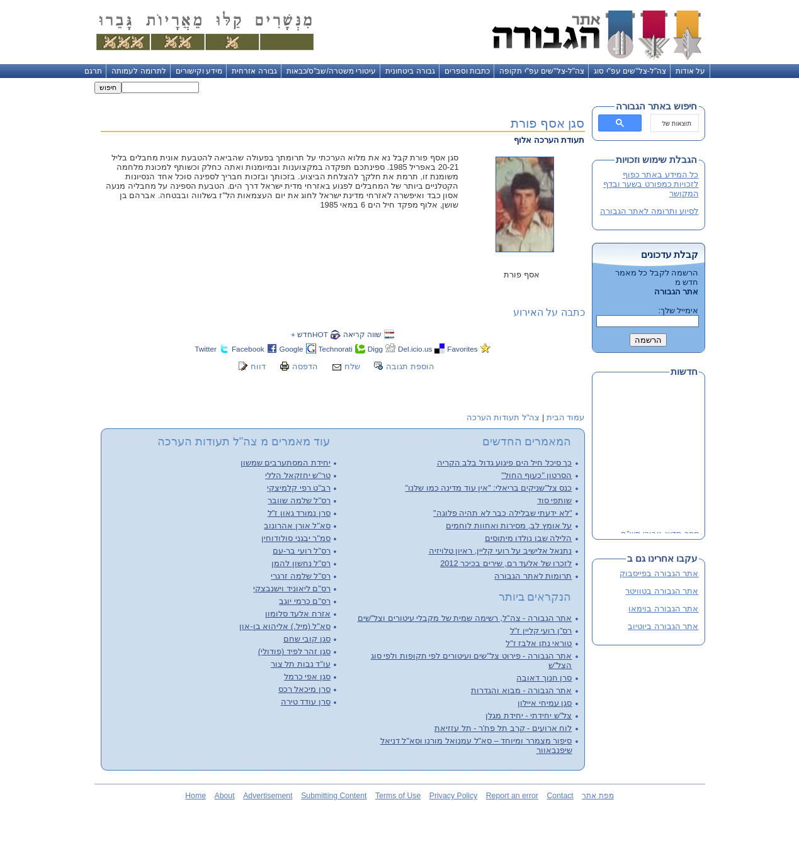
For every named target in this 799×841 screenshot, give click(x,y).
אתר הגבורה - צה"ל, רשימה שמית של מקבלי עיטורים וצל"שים (465, 618)
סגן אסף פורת (547, 123)
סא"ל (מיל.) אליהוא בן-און (285, 626)
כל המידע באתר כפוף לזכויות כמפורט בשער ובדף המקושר (651, 184)
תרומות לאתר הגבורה (533, 576)
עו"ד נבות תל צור (301, 664)
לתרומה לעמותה (138, 71)
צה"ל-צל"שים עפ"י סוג (630, 71)
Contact (560, 795)
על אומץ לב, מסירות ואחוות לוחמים (509, 525)
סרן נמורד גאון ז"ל (299, 513)
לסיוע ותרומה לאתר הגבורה (649, 211)
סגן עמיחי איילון (545, 703)
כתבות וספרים (467, 71)
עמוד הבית (566, 417)
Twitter (206, 349)
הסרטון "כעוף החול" (536, 475)
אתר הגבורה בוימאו (663, 608)
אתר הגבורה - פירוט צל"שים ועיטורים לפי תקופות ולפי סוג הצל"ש (471, 660)
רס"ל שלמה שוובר (299, 500)
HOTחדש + (309, 334)
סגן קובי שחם (307, 638)
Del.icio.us (415, 349)
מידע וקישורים (199, 71)
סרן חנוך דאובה (544, 677)
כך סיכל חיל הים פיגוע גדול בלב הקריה (504, 462)
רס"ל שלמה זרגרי (301, 576)
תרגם (93, 71)
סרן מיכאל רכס (304, 689)
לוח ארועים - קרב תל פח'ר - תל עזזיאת (503, 728)
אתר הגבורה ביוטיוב (663, 626)
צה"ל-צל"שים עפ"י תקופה (541, 71)
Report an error (512, 795)
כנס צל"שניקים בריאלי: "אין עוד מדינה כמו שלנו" (488, 488)
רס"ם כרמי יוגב (305, 601)
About (225, 795)
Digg (375, 349)
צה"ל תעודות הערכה (503, 417)
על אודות (690, 71)
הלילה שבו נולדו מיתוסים (528, 538)
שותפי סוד (554, 500)
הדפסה (305, 366)
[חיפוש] (676, 123)
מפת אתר (597, 795)
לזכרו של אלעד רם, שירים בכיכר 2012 (506, 563)
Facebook (248, 349)
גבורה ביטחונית (409, 71)
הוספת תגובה (410, 366)
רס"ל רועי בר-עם (302, 550)
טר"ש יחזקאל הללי (298, 475)
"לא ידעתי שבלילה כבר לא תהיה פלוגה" (502, 513)
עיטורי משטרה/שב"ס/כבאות (331, 71)
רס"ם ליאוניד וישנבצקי (292, 588)
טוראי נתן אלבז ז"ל (539, 643)
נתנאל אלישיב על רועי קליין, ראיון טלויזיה (500, 550)
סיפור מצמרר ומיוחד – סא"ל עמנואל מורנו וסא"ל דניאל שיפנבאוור (476, 745)
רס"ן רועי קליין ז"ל (541, 630)
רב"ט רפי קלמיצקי (299, 488)
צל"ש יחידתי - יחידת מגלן (528, 715)
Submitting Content (333, 795)
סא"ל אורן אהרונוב (297, 525)
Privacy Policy (453, 795)
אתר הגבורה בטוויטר (661, 591)
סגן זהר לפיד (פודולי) (294, 651)
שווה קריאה (362, 334)
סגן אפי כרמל (307, 676)
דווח (258, 366)
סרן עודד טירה (306, 701)
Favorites (462, 349)
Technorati (336, 349)
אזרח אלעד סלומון (298, 613)
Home (195, 795)
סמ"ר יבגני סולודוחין (296, 538)
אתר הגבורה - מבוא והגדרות (521, 690)
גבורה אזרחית (254, 71)
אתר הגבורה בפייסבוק (659, 573)
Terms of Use (398, 795)
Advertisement (267, 795)
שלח (352, 366)
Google (291, 349)
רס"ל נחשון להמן (301, 563)
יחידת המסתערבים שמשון (286, 462)
